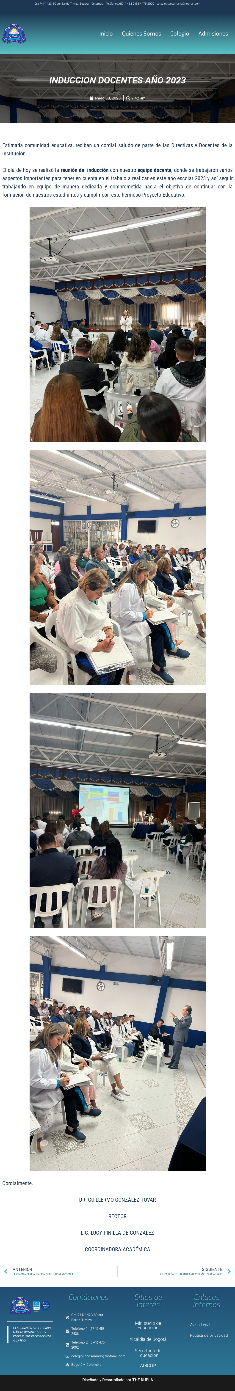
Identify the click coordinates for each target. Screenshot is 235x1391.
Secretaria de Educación (148, 1353)
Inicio (106, 33)
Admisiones (213, 33)
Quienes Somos (141, 33)
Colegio (179, 33)
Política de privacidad (209, 1335)
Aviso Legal (200, 1325)
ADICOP (148, 1365)
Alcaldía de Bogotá (148, 1339)
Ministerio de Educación (148, 1325)
